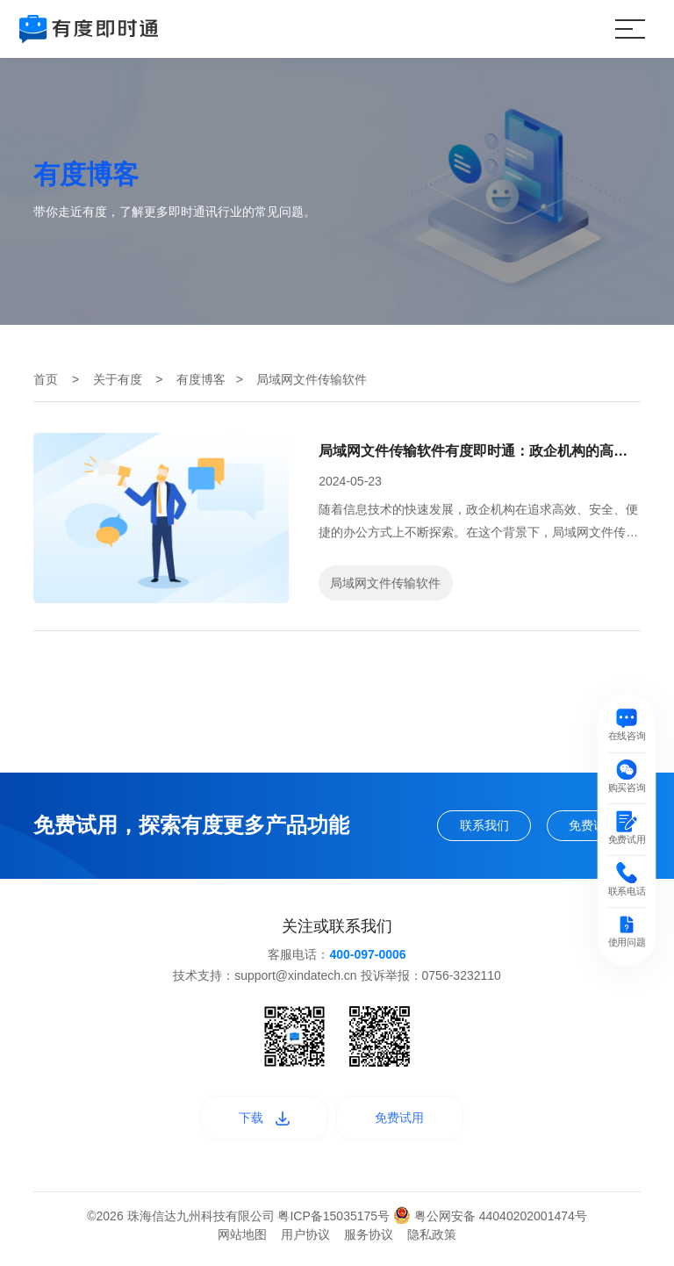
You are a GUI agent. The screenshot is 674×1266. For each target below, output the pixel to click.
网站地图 (242, 1242)
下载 (256, 1124)
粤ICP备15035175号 (335, 1224)
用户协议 (305, 1242)
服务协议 (368, 1242)
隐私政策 (431, 1242)
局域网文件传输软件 (385, 583)
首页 (45, 379)
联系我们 (466, 827)
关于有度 (117, 379)
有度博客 (201, 379)
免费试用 (588, 827)
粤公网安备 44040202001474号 (490, 1224)
